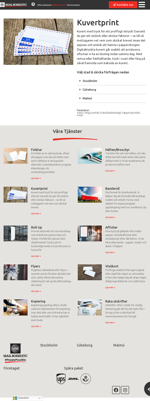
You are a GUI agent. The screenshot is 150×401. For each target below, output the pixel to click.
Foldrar (36, 149)
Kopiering (38, 301)
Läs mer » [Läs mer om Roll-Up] (36, 256)
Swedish (21, 398)
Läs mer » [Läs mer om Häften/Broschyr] (110, 171)
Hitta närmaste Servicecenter (59, 5)
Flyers (35, 266)
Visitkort (111, 266)
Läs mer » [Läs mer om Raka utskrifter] (110, 322)
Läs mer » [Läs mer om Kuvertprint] (36, 213)
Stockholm (90, 80)
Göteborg (89, 89)
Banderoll (112, 188)
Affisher (111, 227)
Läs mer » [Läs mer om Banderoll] (110, 217)
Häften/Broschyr (117, 149)
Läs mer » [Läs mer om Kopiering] (36, 326)
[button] (112, 81)
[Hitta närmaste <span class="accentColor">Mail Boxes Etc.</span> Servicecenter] (33, 4)
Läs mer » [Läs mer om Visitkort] (110, 287)
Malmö (87, 98)
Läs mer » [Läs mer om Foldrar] (36, 178)
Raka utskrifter (116, 301)
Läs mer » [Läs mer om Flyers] (36, 291)
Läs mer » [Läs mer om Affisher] (110, 252)
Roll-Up (36, 227)
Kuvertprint (39, 188)
